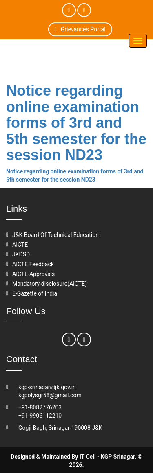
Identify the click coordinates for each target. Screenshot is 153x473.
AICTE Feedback (33, 264)
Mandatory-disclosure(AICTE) (49, 283)
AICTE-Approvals (33, 274)
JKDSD (21, 254)
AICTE (20, 244)
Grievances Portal (80, 29)
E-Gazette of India (34, 293)
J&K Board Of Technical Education (55, 235)
